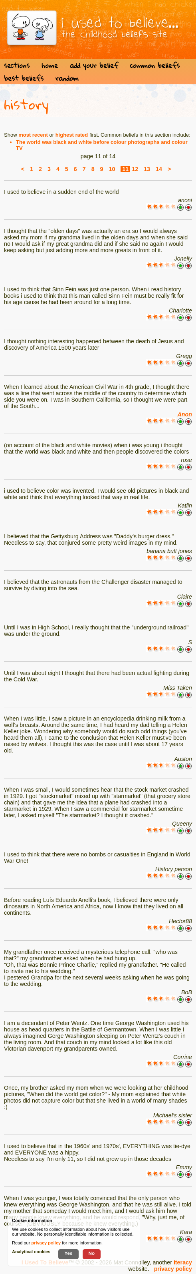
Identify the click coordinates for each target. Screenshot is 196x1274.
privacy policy (173, 1269)
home (50, 65)
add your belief (94, 65)
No (92, 1253)
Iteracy (183, 1262)
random (67, 78)
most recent (33, 135)
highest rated (71, 135)
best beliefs (24, 78)
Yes (68, 1253)
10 (112, 169)
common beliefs (155, 65)
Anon (184, 414)
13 (147, 169)
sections (17, 65)
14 (159, 169)
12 (135, 169)
